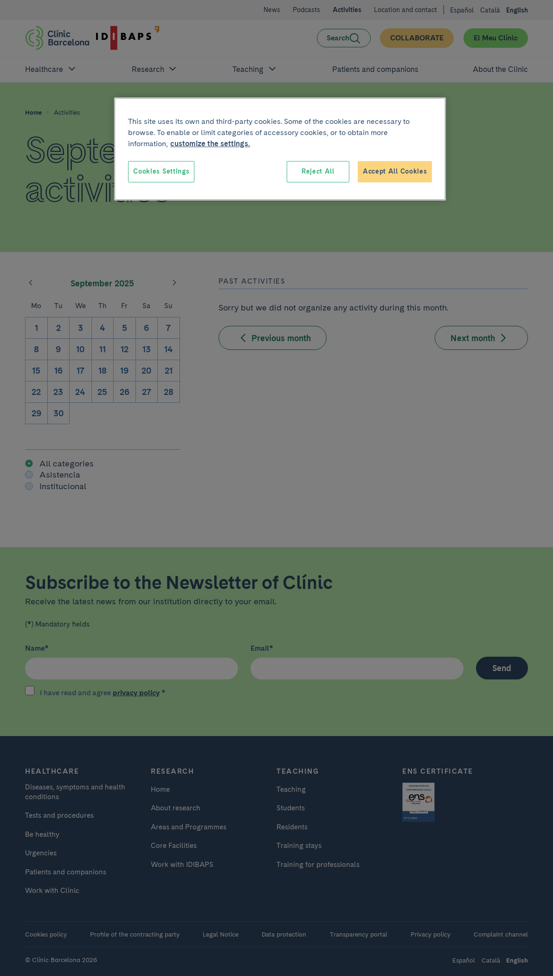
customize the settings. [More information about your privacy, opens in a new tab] (210, 143)
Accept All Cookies (395, 171)
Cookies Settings (161, 171)
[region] (280, 148)
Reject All (318, 171)
